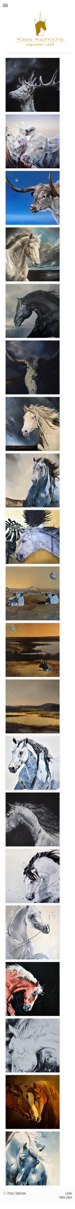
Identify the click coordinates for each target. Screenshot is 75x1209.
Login (68, 1193)
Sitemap (20, 1193)
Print (8, 1193)
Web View (65, 1197)
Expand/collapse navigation (37, 5)
